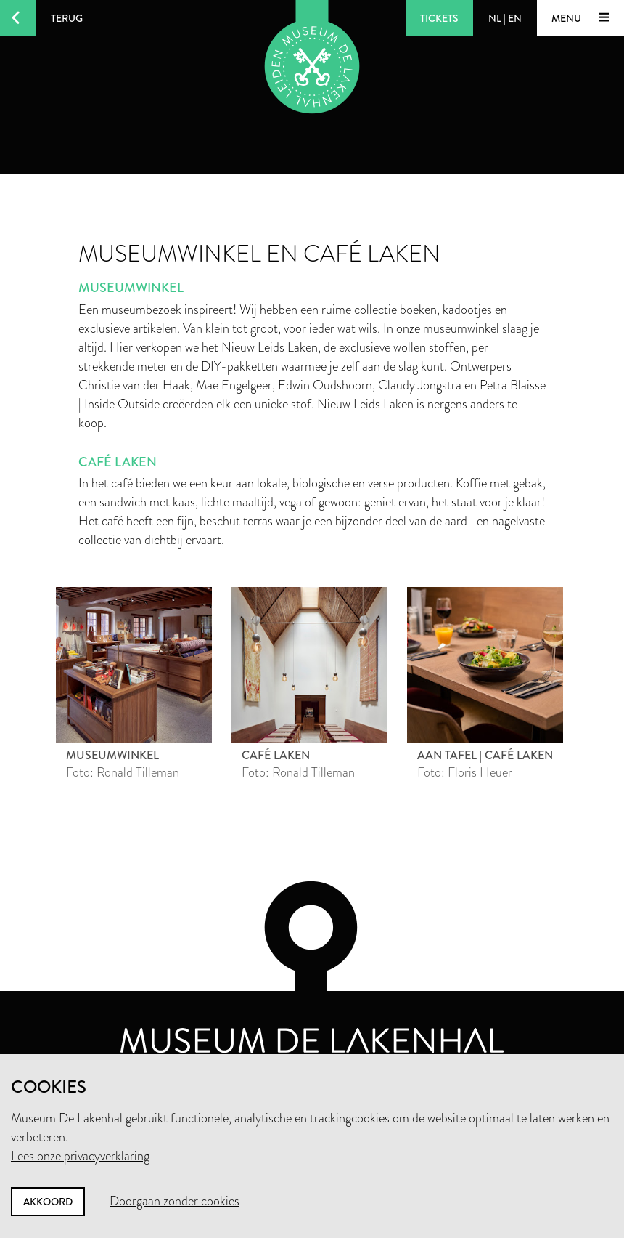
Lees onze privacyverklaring (80, 1155)
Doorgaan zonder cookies (174, 1201)
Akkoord (48, 1201)
